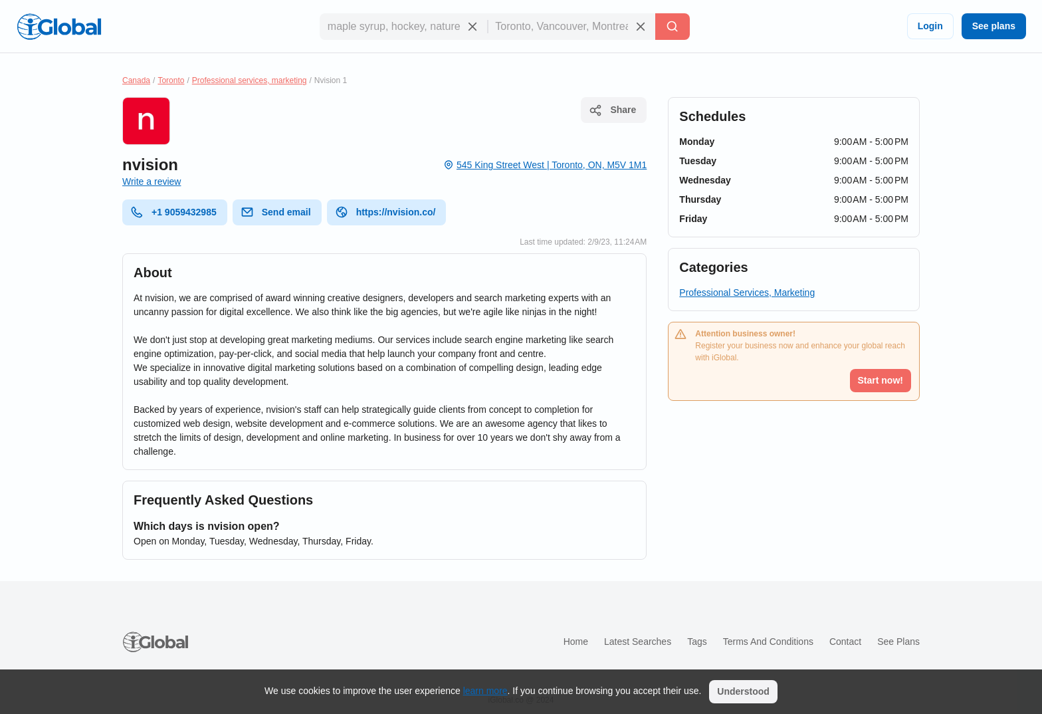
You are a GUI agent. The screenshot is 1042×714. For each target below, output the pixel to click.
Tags (697, 641)
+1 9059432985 (173, 212)
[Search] (672, 26)
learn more (485, 690)
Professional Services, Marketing (747, 292)
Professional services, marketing (249, 80)
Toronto (170, 80)
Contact (845, 641)
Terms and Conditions (768, 641)
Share (612, 110)
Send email (276, 212)
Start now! (880, 380)
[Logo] (59, 26)
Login (930, 26)
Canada (136, 80)
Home (576, 641)
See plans (993, 26)
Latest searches (637, 641)
